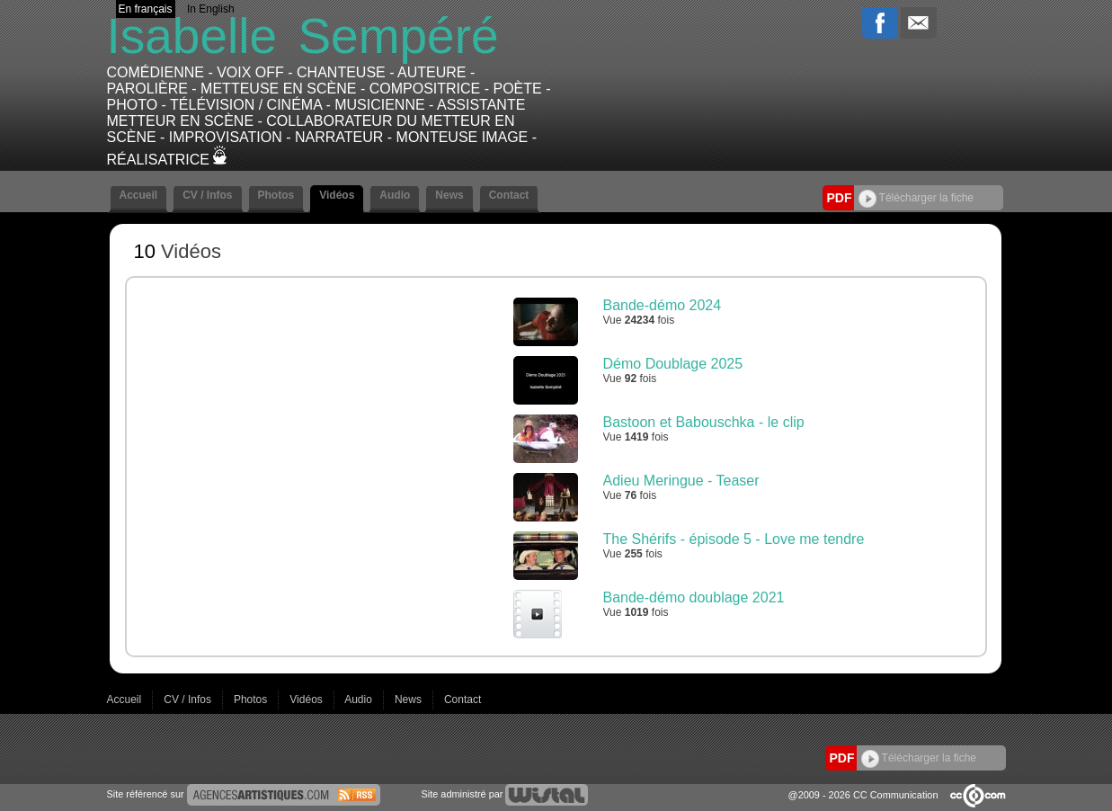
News (449, 195)
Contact (509, 195)
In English (211, 9)
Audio (394, 195)
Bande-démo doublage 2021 (694, 597)
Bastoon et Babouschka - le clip (704, 422)
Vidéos (336, 195)
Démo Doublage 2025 (673, 363)
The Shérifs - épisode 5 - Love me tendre (734, 539)
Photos (276, 195)
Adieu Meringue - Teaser (681, 480)
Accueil (139, 195)
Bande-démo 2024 (662, 305)
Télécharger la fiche (916, 198)
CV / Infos (207, 195)
